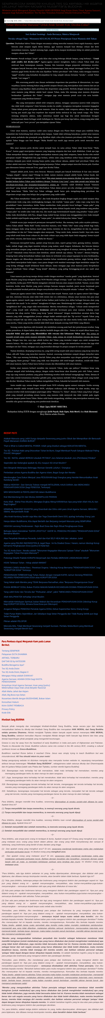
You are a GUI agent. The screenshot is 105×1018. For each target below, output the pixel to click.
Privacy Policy (8, 709)
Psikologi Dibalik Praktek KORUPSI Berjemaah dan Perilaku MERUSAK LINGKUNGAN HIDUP (46, 558)
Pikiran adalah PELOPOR (15, 621)
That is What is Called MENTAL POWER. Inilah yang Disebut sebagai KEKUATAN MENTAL (45, 446)
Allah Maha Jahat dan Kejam (15, 691)
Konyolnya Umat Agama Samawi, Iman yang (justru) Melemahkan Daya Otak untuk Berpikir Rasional (26, 686)
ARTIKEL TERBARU (10, 658)
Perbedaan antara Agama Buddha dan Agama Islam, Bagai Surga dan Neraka (39, 472)
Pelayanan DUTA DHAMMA (14, 654)
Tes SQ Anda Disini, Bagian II (15, 672)
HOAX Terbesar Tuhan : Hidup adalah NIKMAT (25, 562)
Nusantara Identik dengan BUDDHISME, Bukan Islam (26, 698)
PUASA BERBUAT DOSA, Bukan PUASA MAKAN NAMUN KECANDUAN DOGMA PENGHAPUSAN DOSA (51, 587)
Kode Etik (6, 712)
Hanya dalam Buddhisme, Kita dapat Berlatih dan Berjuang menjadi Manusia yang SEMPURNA (47, 521)
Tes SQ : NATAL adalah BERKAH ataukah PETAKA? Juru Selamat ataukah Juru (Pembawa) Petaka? (50, 458)
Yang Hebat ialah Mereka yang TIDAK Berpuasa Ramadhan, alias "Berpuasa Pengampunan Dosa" (49, 582)
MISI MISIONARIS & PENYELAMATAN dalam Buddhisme (30, 492)
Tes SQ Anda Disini (10, 668)
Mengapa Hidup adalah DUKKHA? (17, 675)
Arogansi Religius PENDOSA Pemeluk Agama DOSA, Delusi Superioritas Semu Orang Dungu (46, 609)
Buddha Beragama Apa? (13, 665)
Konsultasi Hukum (10, 702)
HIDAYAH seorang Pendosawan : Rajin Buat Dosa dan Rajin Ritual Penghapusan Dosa (43, 526)
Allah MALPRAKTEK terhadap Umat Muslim (24, 597)
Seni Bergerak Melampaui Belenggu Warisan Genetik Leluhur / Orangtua (37, 468)
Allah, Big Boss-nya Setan (13, 695)
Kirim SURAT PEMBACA (13, 705)
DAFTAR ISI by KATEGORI (13, 661)
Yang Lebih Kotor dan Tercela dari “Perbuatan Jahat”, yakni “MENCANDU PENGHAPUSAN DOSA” (48, 592)
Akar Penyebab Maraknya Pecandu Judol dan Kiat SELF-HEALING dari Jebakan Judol (43, 538)
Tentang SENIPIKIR (10, 651)
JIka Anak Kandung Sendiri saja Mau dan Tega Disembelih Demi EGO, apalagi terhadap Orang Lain (49, 516)
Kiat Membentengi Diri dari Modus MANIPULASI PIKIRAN (30, 497)
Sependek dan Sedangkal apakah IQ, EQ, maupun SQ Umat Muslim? (35, 463)
